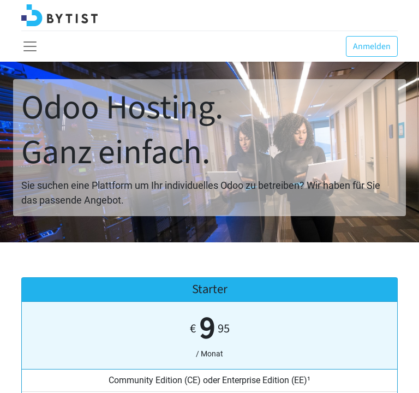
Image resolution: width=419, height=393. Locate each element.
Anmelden (372, 46)
